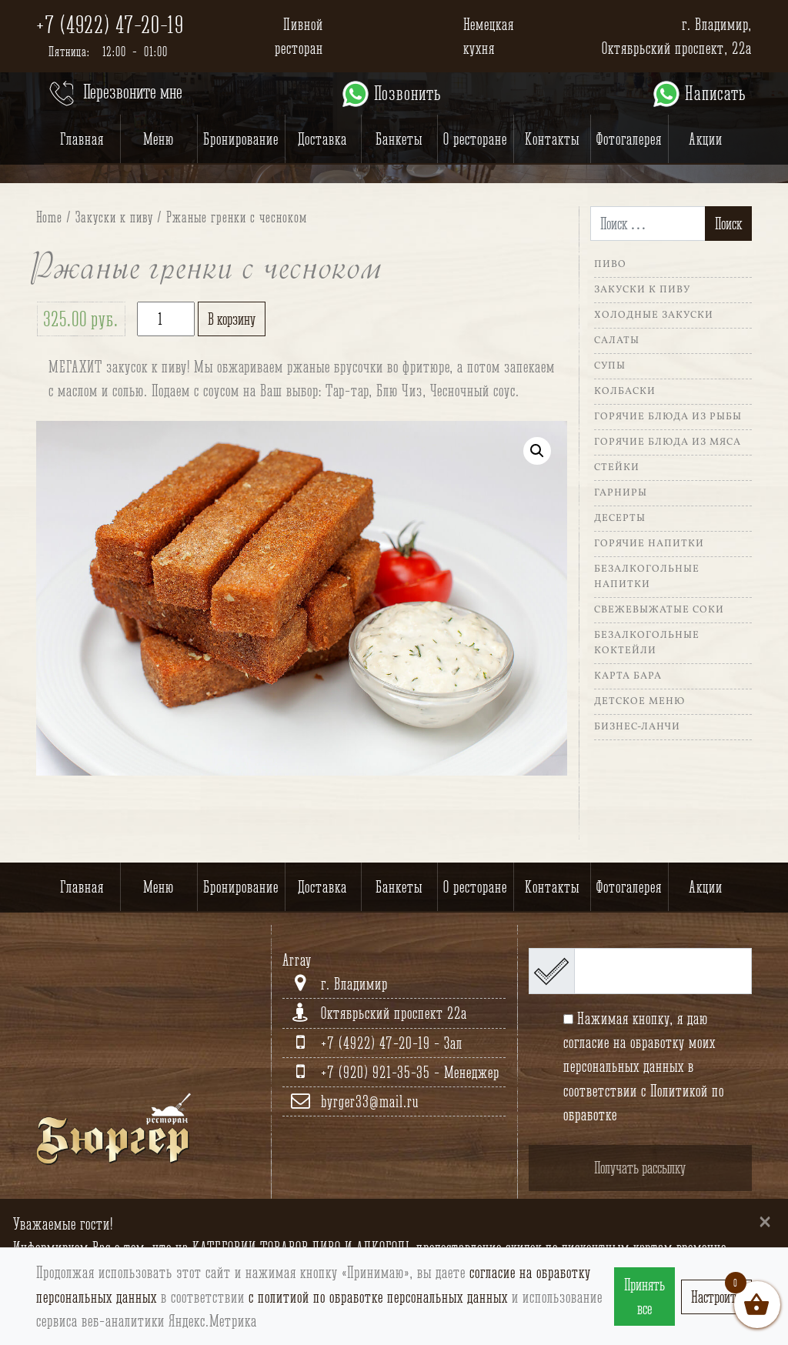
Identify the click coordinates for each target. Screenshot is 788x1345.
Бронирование (241, 139)
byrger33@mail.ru (370, 1101)
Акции (706, 139)
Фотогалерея (629, 139)
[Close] (765, 1221)
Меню (158, 139)
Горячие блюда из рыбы (668, 417)
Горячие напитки (649, 544)
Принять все (644, 1296)
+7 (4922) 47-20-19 (110, 25)
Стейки (616, 468)
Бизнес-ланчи (637, 727)
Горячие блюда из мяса (667, 442)
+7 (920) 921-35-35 (377, 1072)
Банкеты (399, 139)
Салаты (616, 341)
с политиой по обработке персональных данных (378, 1297)
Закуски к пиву (114, 217)
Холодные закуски (653, 315)
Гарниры (620, 493)
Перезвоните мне (114, 93)
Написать (698, 93)
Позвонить (390, 93)
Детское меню (639, 702)
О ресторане (475, 139)
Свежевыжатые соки (659, 610)
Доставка (322, 139)
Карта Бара (628, 676)
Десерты (620, 519)
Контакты (552, 139)
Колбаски (625, 392)
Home (49, 217)
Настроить (716, 1297)
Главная (82, 139)
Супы (610, 366)
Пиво (610, 265)
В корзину (231, 319)
